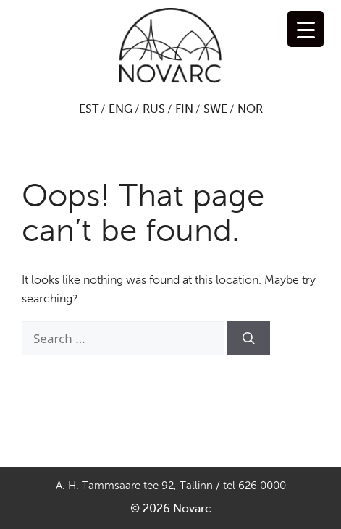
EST (88, 109)
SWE (215, 109)
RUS (154, 109)
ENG (120, 109)
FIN (184, 109)
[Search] (248, 338)
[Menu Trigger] (305, 29)
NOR (250, 109)
